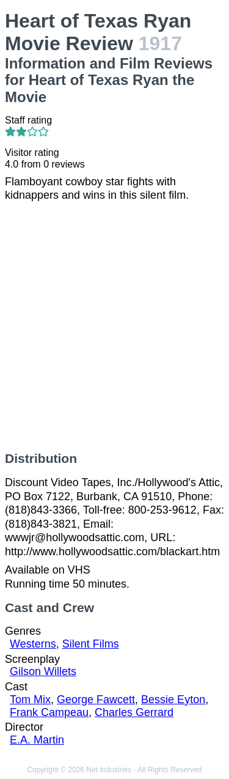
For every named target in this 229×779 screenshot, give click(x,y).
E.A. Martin (37, 740)
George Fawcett (96, 699)
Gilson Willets (43, 671)
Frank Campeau (49, 712)
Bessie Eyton (173, 699)
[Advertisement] (114, 326)
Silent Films (90, 644)
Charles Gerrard (134, 712)
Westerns (33, 644)
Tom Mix (30, 699)
